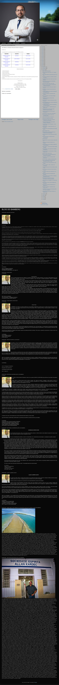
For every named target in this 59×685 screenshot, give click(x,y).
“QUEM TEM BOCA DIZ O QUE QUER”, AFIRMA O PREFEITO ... (49, 122)
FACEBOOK (23, 43)
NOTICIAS (4, 43)
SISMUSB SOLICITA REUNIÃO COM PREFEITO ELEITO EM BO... (48, 109)
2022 (43, 52)
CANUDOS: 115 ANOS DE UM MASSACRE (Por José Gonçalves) (49, 189)
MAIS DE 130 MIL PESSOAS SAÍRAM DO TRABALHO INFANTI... (49, 85)
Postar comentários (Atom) (9, 121)
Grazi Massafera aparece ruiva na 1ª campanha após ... (48, 115)
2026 (43, 46)
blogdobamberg (44, 203)
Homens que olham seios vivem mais (48, 83)
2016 (43, 60)
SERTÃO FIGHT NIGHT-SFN (47, 153)
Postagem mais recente (7, 119)
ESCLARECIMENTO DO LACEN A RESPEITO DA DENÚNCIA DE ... (50, 103)
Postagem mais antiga (33, 119)
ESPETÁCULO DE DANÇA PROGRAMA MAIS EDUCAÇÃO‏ (49, 81)
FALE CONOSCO (16, 43)
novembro (44, 68)
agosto (44, 195)
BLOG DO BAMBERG (11, 209)
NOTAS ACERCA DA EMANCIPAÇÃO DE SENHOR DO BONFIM (49, 155)
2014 (43, 63)
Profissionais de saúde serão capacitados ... (49, 113)
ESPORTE (9, 43)
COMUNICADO (45, 138)
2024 (43, 49)
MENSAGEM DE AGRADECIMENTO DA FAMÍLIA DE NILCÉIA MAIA (49, 132)
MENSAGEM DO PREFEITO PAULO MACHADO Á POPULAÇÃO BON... (48, 178)
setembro (44, 193)
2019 (43, 56)
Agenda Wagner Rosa (46, 130)
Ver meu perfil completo (44, 204)
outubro (44, 69)
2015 (43, 61)
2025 (43, 48)
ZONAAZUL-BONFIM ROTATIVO (48, 118)
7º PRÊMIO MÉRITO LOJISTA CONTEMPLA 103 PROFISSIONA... (50, 105)
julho (43, 196)
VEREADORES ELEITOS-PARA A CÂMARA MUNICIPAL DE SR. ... (49, 176)
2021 (43, 53)
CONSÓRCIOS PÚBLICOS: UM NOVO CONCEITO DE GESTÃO (49, 120)
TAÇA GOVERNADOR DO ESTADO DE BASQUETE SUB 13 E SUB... (49, 161)
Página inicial (20, 119)
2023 (43, 50)
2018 (43, 57)
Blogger (36, 682)
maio (43, 199)
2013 (43, 64)
